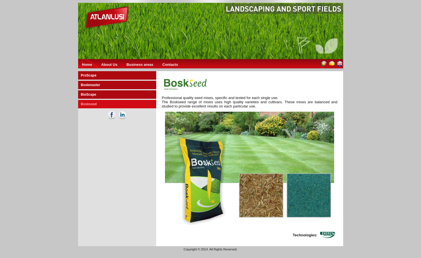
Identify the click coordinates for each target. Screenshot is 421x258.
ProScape (88, 75)
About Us (109, 64)
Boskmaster (90, 85)
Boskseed (89, 104)
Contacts (170, 64)
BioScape (88, 95)
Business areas (139, 64)
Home (87, 64)
